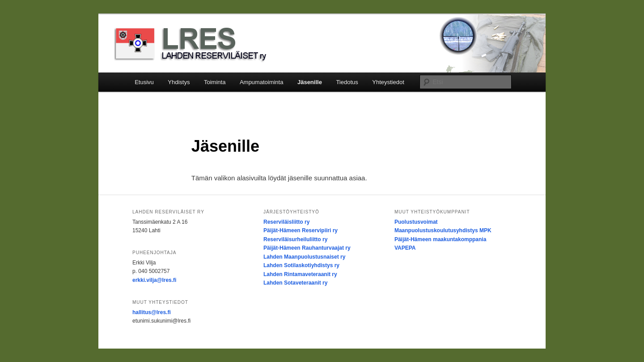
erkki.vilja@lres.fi (154, 280)
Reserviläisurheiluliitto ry (295, 239)
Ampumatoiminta (262, 82)
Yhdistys (179, 82)
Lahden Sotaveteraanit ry (295, 283)
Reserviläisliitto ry (286, 222)
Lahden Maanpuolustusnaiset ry (304, 257)
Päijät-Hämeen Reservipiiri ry (300, 230)
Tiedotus (347, 82)
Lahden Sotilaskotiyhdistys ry (301, 265)
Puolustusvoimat (416, 222)
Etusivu (144, 82)
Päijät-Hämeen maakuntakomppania (440, 239)
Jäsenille (309, 82)
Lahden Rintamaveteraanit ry (300, 274)
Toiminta (214, 82)
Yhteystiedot (388, 82)
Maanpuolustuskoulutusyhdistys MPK (442, 230)
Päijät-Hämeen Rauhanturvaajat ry (307, 248)
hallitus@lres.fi (151, 312)
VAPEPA (405, 248)
